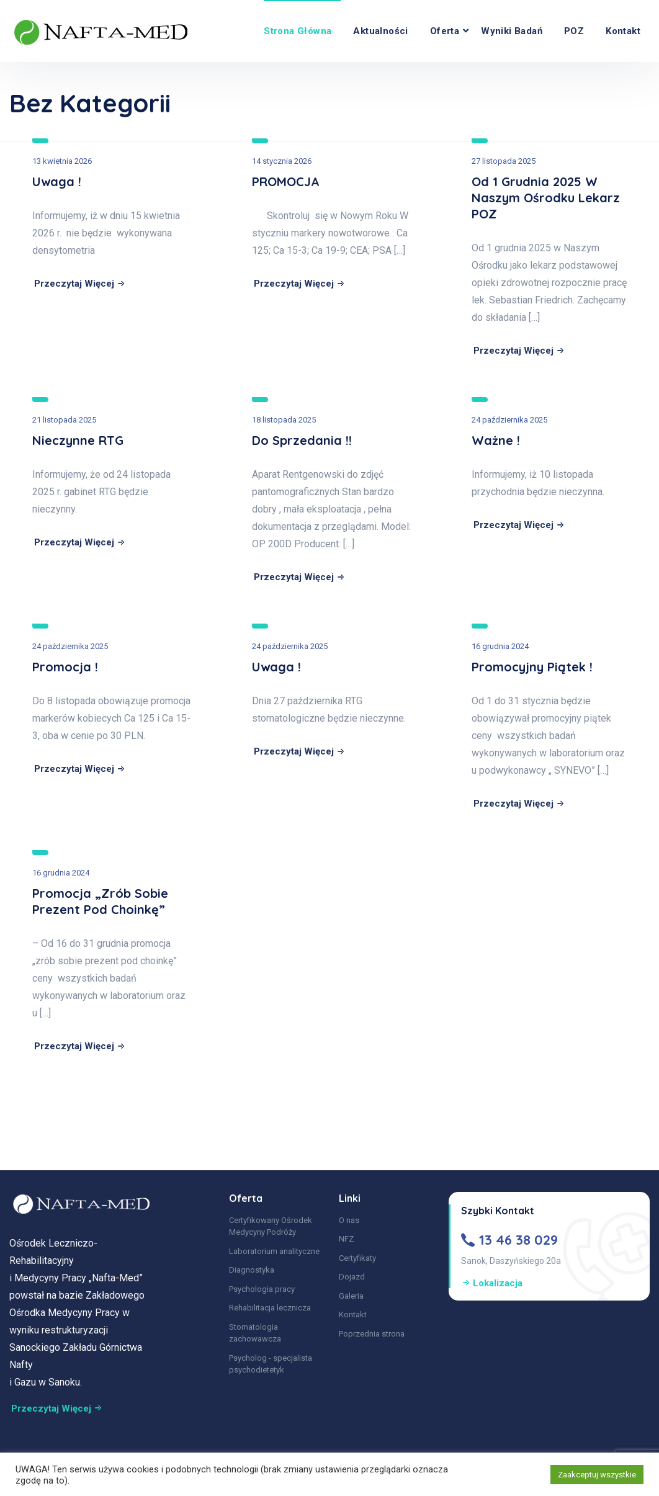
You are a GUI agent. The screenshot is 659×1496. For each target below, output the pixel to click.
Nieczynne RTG (77, 440)
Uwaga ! (56, 181)
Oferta (444, 31)
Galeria (351, 1296)
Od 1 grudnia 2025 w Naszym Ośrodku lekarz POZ (546, 198)
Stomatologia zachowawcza (255, 1333)
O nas (349, 1220)
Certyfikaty (357, 1258)
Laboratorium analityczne (274, 1251)
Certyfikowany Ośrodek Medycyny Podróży (270, 1226)
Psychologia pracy (262, 1289)
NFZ (346, 1238)
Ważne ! (496, 440)
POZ (574, 31)
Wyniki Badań (511, 31)
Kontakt (623, 31)
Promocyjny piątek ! (532, 666)
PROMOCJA (286, 181)
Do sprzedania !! (302, 440)
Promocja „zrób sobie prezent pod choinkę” (100, 901)
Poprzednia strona (372, 1333)
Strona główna (297, 31)
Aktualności (380, 31)
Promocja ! (65, 666)
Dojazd (352, 1276)
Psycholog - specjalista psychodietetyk (270, 1364)
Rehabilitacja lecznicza (270, 1307)
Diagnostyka (251, 1269)
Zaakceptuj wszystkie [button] (597, 1474)
